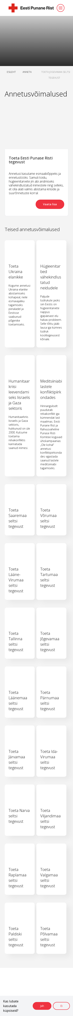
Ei (61, 1006)
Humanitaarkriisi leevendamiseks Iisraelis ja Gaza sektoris (19, 394)
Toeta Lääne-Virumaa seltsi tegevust (16, 579)
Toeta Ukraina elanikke (16, 272)
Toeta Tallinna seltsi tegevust (16, 641)
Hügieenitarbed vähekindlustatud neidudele (50, 277)
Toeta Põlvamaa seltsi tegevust (49, 936)
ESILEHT (11, 72)
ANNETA (27, 72)
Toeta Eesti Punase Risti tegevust (31, 159)
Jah (42, 1006)
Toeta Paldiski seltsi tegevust (16, 936)
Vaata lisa (50, 204)
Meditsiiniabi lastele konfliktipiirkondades (51, 389)
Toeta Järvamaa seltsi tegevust (17, 759)
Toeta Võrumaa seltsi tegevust (48, 518)
